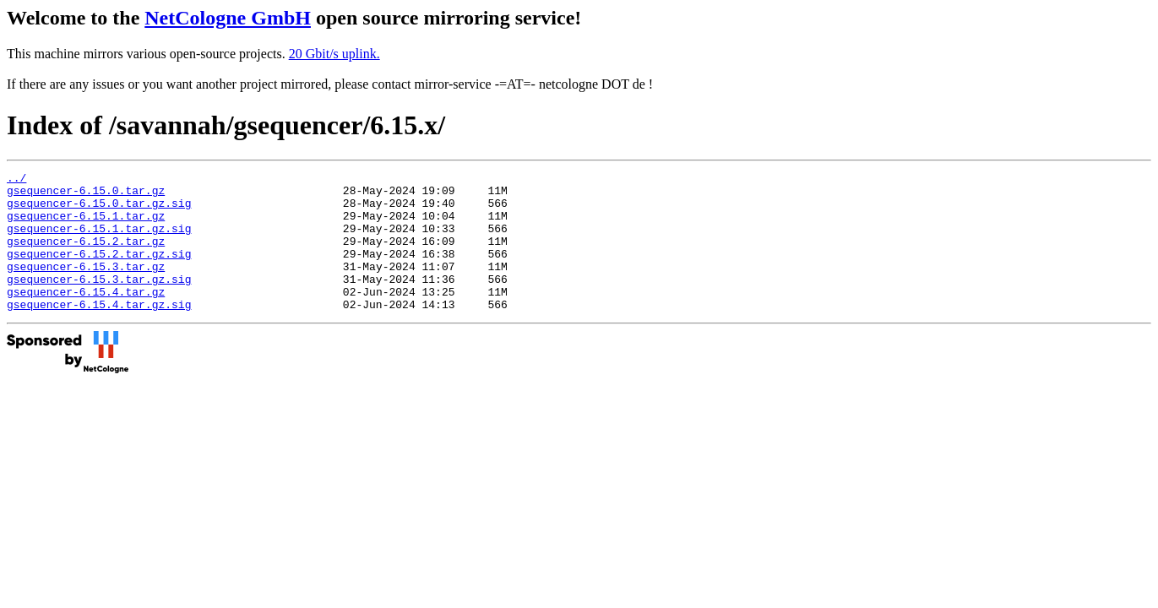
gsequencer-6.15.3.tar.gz (86, 286)
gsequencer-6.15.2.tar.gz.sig (99, 271)
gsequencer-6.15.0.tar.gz (86, 195)
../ (16, 179)
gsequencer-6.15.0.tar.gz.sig (99, 210)
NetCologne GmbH (227, 18)
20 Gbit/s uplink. (334, 53)
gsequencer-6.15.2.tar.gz (86, 255)
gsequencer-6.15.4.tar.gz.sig (99, 331)
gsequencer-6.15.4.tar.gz (86, 316)
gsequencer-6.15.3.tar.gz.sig (99, 301)
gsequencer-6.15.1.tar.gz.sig (99, 240)
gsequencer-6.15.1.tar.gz (86, 225)
